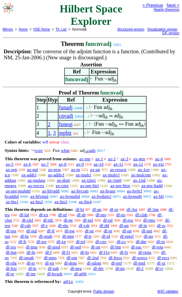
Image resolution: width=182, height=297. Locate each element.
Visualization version (162, 29)
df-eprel (127, 236)
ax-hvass (108, 190)
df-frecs (115, 257)
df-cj (159, 268)
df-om (71, 257)
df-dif (105, 225)
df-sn (89, 230)
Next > (173, 5)
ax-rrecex (36, 185)
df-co (121, 241)
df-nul (31, 230)
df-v (44, 225)
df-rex (128, 220)
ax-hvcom (79, 190)
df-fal (24, 214)
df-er (31, 262)
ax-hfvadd (51, 190)
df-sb (81, 214)
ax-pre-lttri (89, 185)
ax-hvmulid (70, 196)
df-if (50, 230)
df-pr (108, 230)
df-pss (11, 230)
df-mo (101, 214)
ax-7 (45, 164)
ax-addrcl (56, 174)
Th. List (61, 29)
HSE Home (41, 29)
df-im (30, 273)
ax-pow (54, 169)
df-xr (161, 262)
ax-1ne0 (115, 180)
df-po (148, 236)
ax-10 (99, 164)
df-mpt (68, 236)
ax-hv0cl (134, 190)
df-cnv (101, 241)
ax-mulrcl (111, 174)
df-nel (88, 220)
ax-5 (9, 164)
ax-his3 (60, 201)
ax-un (95, 169)
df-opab (45, 236)
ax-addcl (28, 174)
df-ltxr (11, 268)
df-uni (147, 230)
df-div (98, 268)
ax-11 (118, 164)
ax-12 (138, 164)
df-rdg (11, 262)
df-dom (70, 262)
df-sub (53, 268)
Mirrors (8, 29)
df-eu (120, 214)
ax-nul (32, 169)
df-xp (61, 241)
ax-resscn (118, 169)
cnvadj (66, 116)
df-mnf (139, 262)
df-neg (76, 268)
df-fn (31, 252)
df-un (124, 225)
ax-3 (124, 158)
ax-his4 (85, 201)
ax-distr (63, 180)
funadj (65, 107)
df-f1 (66, 252)
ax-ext (158, 164)
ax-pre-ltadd (152, 185)
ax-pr (75, 169)
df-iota (157, 246)
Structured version (130, 29)
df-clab (141, 214)
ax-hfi (158, 196)
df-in (143, 225)
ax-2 (112, 158)
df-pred (53, 246)
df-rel (80, 241)
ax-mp (84, 158)
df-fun (11, 252)
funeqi (65, 124)
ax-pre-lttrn (120, 185)
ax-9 (80, 164)
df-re (10, 273)
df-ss (161, 225)
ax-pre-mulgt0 (18, 190)
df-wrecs (139, 257)
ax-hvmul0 (132, 196)
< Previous (152, 5)
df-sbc (63, 225)
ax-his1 (12, 201)
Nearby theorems (166, 9)
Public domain (103, 291)
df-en (49, 262)
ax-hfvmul (39, 196)
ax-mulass (36, 180)
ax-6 (27, 164)
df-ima (31, 246)
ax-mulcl (83, 174)
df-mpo (50, 257)
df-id (106, 236)
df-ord (75, 246)
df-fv (124, 252)
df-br (24, 236)
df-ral (108, 220)
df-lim (115, 246)
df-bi (79, 209)
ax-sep (11, 169)
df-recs (163, 257)
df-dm (141, 241)
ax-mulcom (141, 174)
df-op (127, 230)
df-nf (62, 214)
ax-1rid (139, 180)
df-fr (22, 241)
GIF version (170, 33)
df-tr (88, 236)
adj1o (68, 281)
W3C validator (167, 291)
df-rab (25, 225)
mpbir (65, 133)
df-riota (144, 252)
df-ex (43, 214)
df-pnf (116, 262)
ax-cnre (62, 185)
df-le (32, 268)
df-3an (153, 209)
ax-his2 (36, 201)
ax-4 (159, 158)
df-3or (132, 209)
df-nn (120, 268)
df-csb (84, 225)
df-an (96, 209)
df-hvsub (54, 273)
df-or (114, 209)
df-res (11, 246)
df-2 (140, 268)
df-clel (27, 220)
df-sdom (94, 262)
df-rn (160, 241)
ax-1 (99, 158)
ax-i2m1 (88, 180)
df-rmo (149, 220)
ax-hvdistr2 (101, 196)
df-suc (136, 246)
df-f (48, 252)
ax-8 (62, 164)
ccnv (39, 150)
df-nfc (48, 220)
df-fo (84, 252)
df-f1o (104, 252)
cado (91, 150)
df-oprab (26, 257)
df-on (95, 246)
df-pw (69, 230)
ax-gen (139, 158)
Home (23, 29)
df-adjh (80, 273)
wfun (65, 150)
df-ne (68, 220)
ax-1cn (144, 169)
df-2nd (93, 257)
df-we (41, 241)
